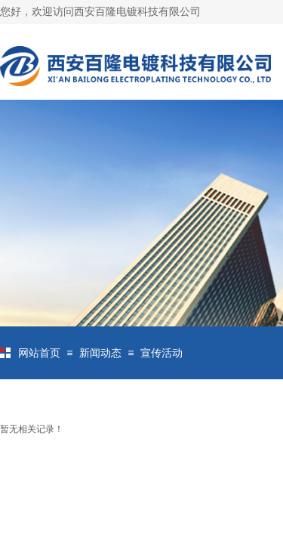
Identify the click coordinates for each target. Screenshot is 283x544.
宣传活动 (161, 353)
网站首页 (39, 353)
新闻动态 (100, 353)
